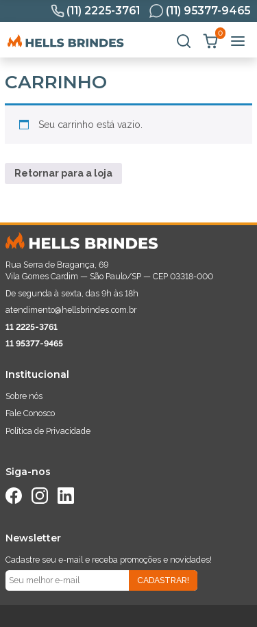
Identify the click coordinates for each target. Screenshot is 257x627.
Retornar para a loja (63, 173)
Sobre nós (23, 396)
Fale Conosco (30, 413)
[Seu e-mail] (67, 580)
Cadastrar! (163, 580)
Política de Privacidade (47, 431)
